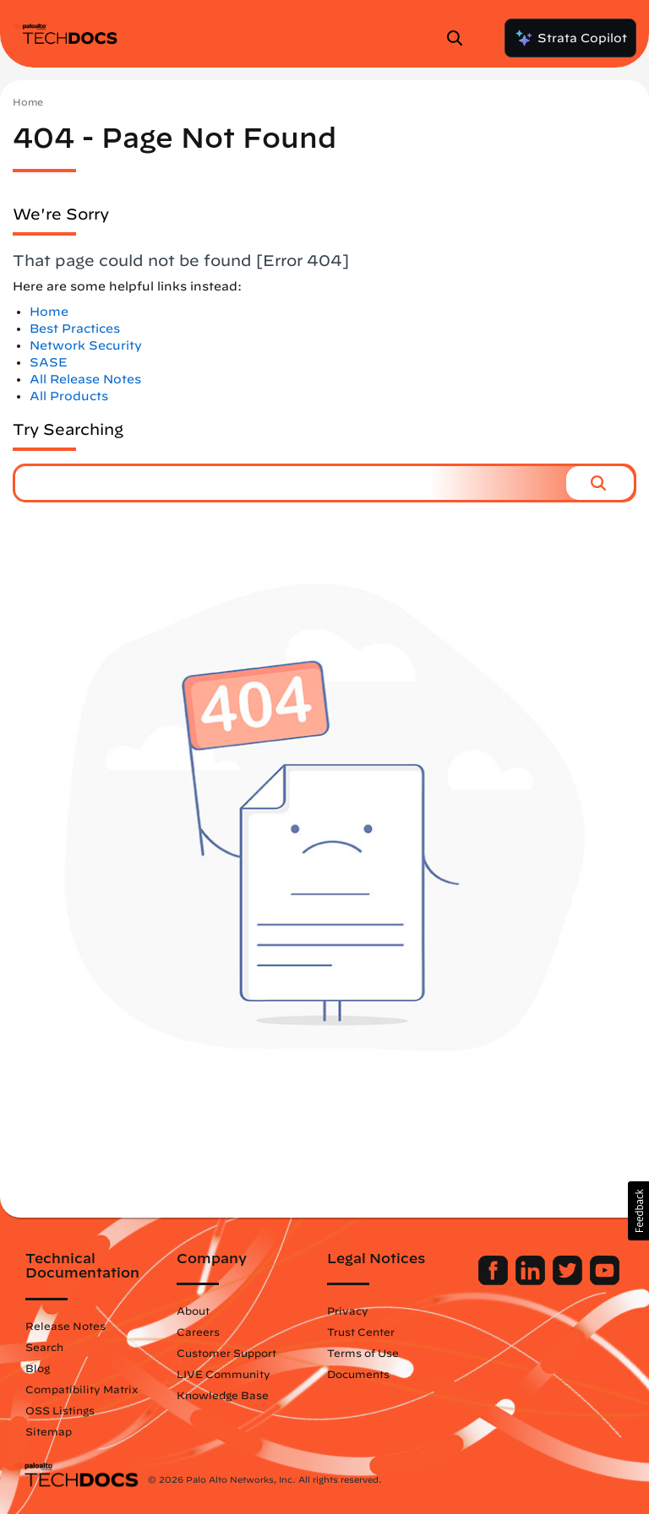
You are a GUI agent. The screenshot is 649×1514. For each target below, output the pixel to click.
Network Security (86, 345)
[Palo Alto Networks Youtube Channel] (604, 1281)
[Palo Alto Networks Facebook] (494, 1281)
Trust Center (361, 1332)
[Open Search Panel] (459, 38)
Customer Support (226, 1353)
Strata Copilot (570, 38)
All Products (69, 396)
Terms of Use (363, 1353)
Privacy (347, 1310)
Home (28, 101)
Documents (358, 1374)
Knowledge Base (223, 1395)
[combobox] (290, 483)
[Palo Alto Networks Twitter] (569, 1281)
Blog (37, 1368)
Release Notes (65, 1326)
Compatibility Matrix (81, 1389)
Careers (198, 1332)
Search (44, 1347)
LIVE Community (223, 1374)
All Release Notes (85, 379)
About (193, 1310)
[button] (600, 483)
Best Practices (75, 328)
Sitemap (48, 1431)
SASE (49, 362)
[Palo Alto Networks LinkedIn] (531, 1281)
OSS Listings (60, 1410)
